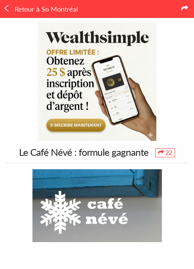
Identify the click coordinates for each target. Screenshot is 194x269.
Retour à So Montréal (40, 9)
